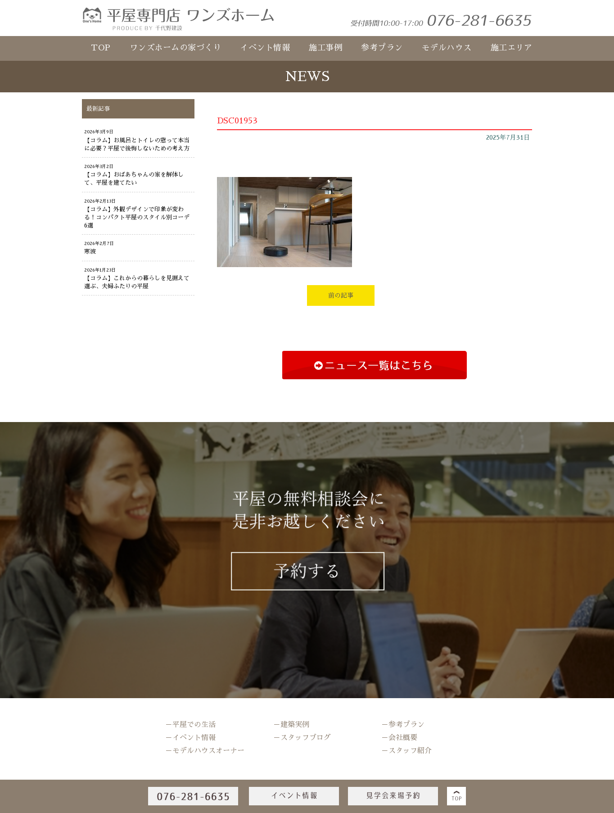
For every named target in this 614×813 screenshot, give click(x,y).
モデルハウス (447, 48)
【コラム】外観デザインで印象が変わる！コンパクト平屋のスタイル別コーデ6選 (137, 217)
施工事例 (325, 48)
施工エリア (512, 48)
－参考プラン (402, 724)
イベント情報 (265, 48)
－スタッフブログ (302, 737)
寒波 (90, 251)
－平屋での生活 (190, 724)
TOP (101, 48)
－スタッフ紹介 (406, 750)
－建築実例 (291, 724)
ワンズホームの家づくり (175, 48)
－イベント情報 (190, 737)
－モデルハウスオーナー (204, 750)
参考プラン (382, 48)
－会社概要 (399, 737)
